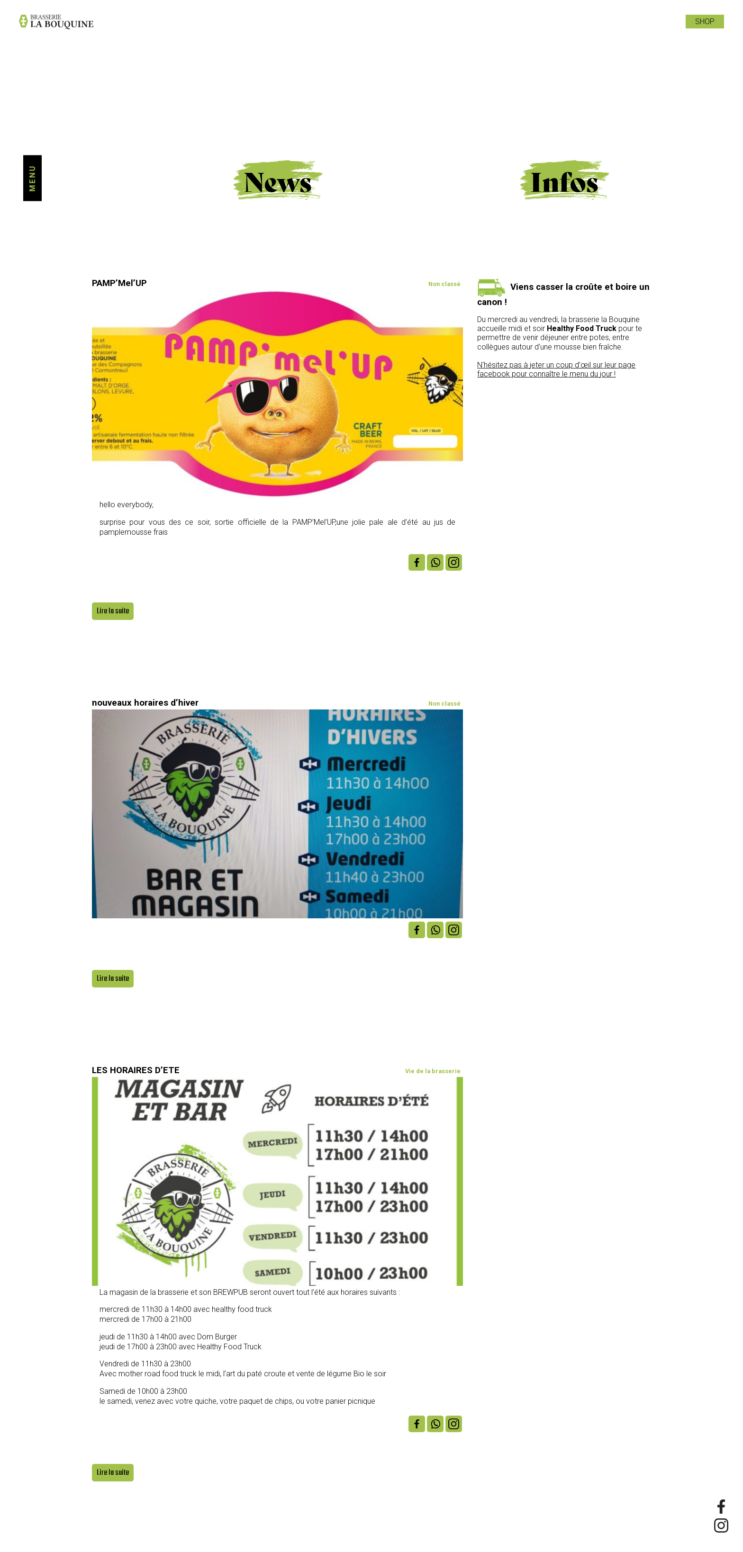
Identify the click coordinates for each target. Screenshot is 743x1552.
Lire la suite (113, 611)
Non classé (444, 283)
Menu (32, 178)
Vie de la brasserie (433, 1071)
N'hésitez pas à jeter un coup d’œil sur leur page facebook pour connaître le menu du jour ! (556, 369)
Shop (705, 21)
